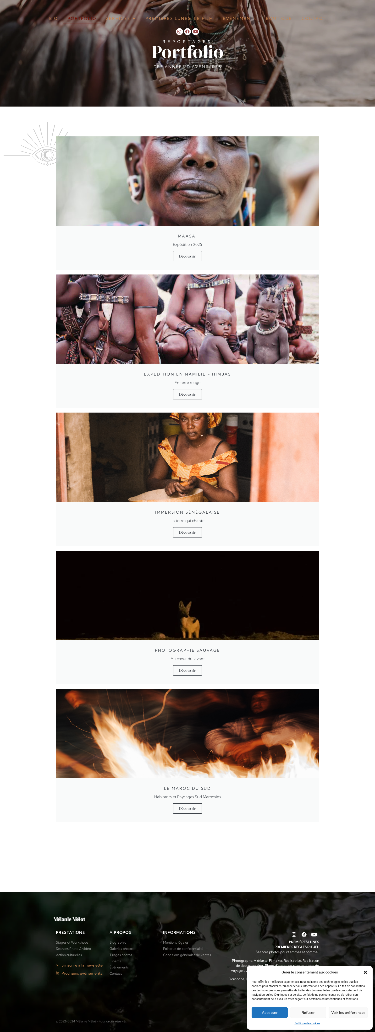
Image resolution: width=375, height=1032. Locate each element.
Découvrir (187, 256)
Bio (53, 18)
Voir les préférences (348, 1012)
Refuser (308, 1012)
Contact (314, 18)
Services (121, 18)
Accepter (270, 1012)
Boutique (279, 18)
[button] (365, 972)
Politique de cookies (307, 1023)
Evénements (239, 18)
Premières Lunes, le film (179, 18)
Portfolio (82, 18)
